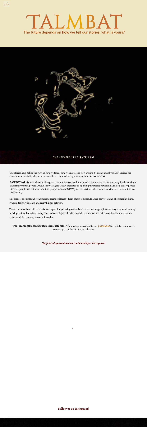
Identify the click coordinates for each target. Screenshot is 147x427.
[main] (73, 157)
